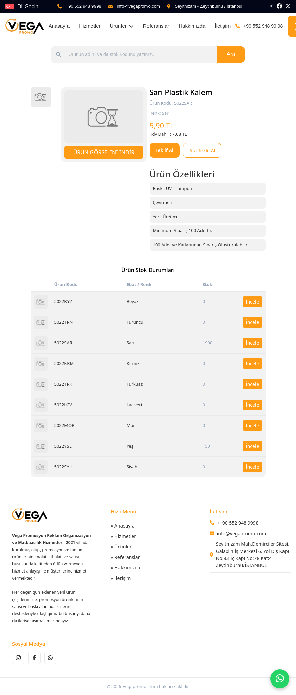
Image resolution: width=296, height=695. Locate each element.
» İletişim (121, 578)
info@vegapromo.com (138, 6)
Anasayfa (59, 26)
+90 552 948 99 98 (263, 26)
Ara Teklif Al (202, 150)
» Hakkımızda (125, 567)
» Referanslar (125, 557)
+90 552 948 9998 (83, 6)
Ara (231, 54)
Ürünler (122, 26)
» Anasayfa (123, 525)
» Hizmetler (123, 536)
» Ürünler (121, 546)
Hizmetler (89, 26)
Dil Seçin (27, 6)
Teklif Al (165, 150)
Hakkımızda (192, 26)
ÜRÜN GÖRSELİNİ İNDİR (104, 152)
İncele (252, 301)
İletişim (223, 26)
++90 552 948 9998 (238, 523)
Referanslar (156, 26)
